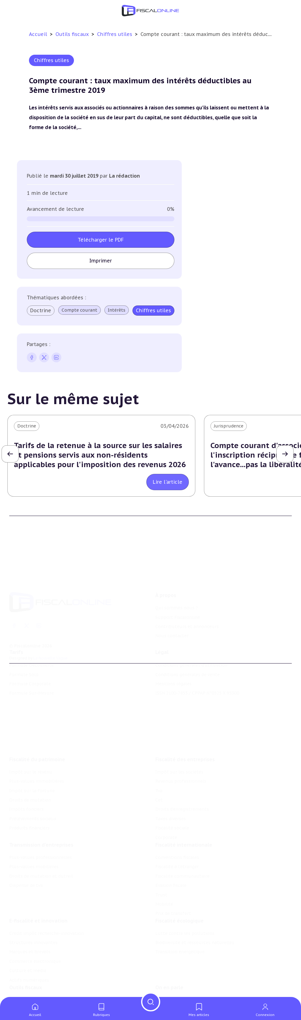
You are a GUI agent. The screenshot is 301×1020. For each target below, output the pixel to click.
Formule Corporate (30, 668)
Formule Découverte (31, 649)
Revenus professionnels (180, 752)
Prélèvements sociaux (32, 790)
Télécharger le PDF (101, 240)
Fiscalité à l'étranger (177, 841)
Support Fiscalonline (177, 594)
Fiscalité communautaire (182, 850)
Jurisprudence (228, 426)
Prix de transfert (173, 887)
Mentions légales (173, 668)
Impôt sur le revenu (30, 743)
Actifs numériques (29, 957)
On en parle (169, 968)
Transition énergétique (180, 929)
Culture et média (27, 948)
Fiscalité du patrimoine (37, 730)
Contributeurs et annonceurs (187, 603)
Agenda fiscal (23, 990)
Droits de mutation (30, 771)
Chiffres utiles (115, 34)
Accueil (38, 34)
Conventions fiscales (177, 831)
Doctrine (40, 310)
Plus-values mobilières (34, 841)
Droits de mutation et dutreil (41, 850)
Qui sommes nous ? (176, 584)
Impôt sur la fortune (32, 762)
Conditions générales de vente (187, 658)
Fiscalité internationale (183, 819)
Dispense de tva (26, 859)
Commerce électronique (35, 939)
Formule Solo (24, 658)
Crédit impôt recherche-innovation (46, 911)
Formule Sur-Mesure (31, 677)
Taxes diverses (170, 790)
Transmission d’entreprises (41, 819)
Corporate (166, 808)
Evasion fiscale (170, 859)
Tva (158, 762)
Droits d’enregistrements (182, 780)
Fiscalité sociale (172, 799)
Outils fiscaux (72, 34)
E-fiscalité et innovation (38, 898)
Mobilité (164, 878)
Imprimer (100, 261)
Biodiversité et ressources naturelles (194, 920)
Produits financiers (29, 799)
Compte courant (79, 310)
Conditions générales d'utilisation (191, 649)
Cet (159, 771)
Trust (161, 869)
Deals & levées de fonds (181, 990)
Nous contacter (172, 612)
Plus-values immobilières (36, 752)
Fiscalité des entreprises (185, 730)
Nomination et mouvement (184, 980)
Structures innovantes (33, 920)
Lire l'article (167, 482)
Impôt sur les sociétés (179, 743)
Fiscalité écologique (179, 898)
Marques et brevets (30, 929)
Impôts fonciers (26, 780)
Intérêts (116, 310)
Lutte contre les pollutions (184, 911)
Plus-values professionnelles (40, 831)
